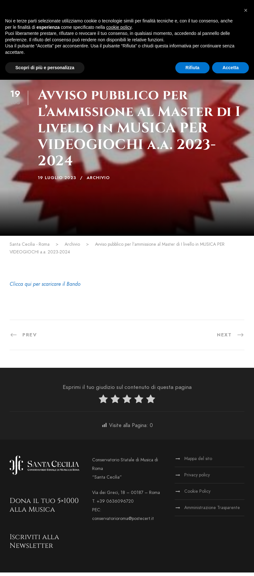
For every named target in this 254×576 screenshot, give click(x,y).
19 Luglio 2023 (57, 181)
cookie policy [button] (118, 27)
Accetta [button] (230, 67)
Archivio (98, 181)
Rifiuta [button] (193, 67)
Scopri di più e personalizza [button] (44, 67)
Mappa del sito (198, 462)
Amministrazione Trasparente (212, 511)
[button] (246, 10)
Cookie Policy (197, 495)
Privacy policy (197, 478)
